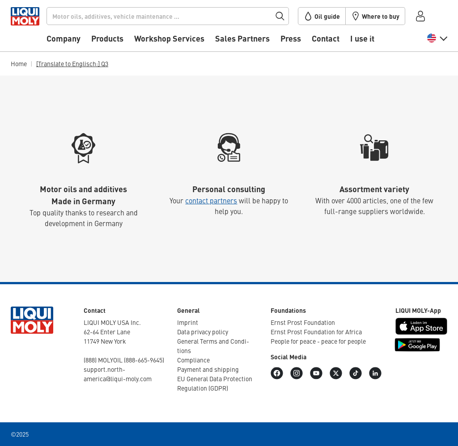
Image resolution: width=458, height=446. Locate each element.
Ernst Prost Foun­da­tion (303, 322)
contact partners (211, 200)
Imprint (187, 322)
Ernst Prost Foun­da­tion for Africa (316, 331)
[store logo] (38, 28)
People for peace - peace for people (318, 341)
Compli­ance (193, 359)
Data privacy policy (202, 331)
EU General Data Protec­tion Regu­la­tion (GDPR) (214, 383)
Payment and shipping (208, 369)
